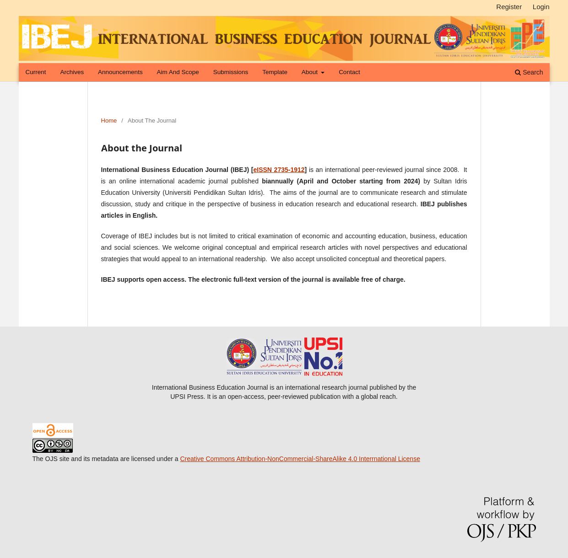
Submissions (231, 72)
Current (36, 72)
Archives (72, 72)
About (310, 72)
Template (274, 72)
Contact (349, 72)
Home (109, 120)
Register (509, 7)
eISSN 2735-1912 (278, 169)
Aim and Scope (178, 72)
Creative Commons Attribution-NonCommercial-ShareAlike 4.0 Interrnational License (300, 458)
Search (529, 72)
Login (541, 7)
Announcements (120, 72)
